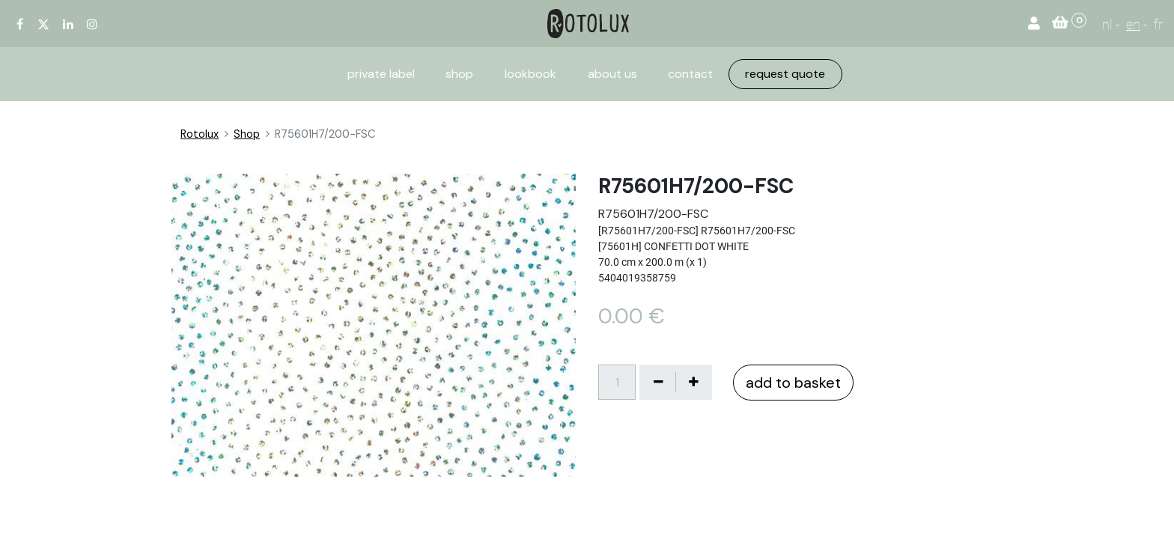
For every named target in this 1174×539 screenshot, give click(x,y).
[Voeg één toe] (693, 382)
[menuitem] (381, 74)
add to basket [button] (793, 382)
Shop (247, 134)
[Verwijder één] (658, 382)
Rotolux (199, 134)
